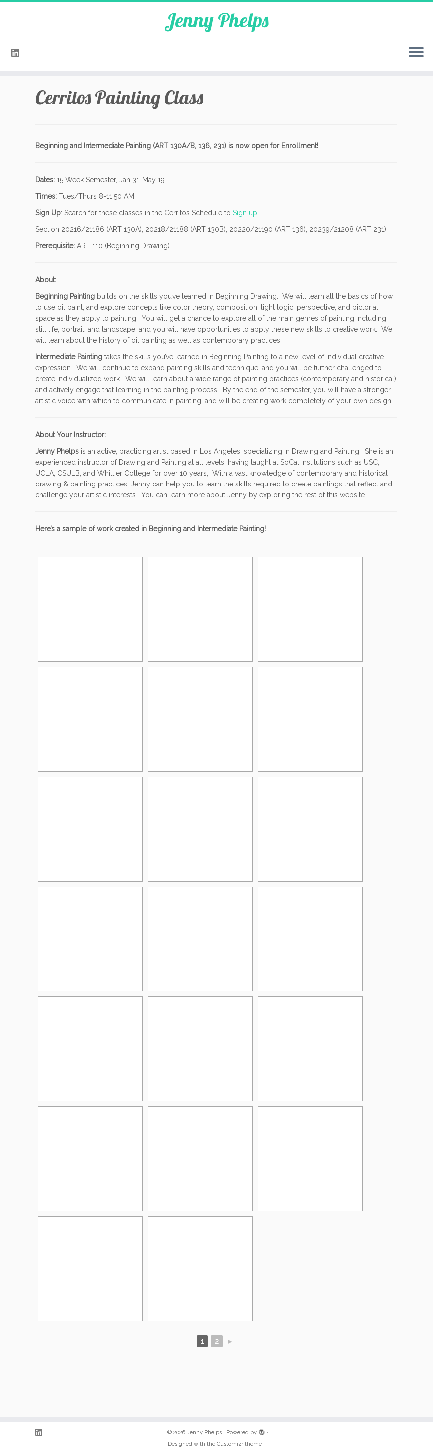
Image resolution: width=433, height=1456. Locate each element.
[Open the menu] (416, 52)
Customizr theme (239, 1444)
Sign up (245, 213)
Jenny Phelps (216, 20)
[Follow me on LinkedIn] (19, 53)
